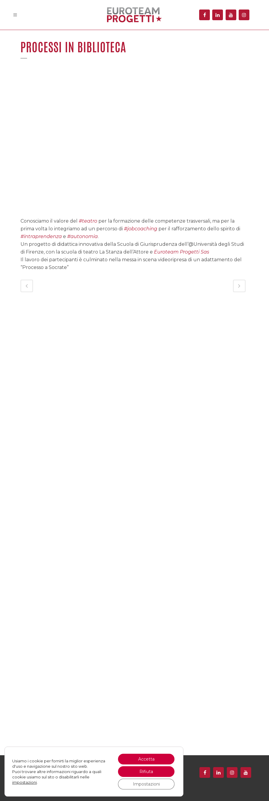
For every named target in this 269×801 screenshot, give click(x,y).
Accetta (146, 759)
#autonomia (82, 236)
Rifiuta (146, 771)
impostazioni (24, 782)
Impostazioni (146, 784)
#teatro (88, 221)
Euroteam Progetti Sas (181, 252)
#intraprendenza (41, 236)
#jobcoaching (140, 229)
